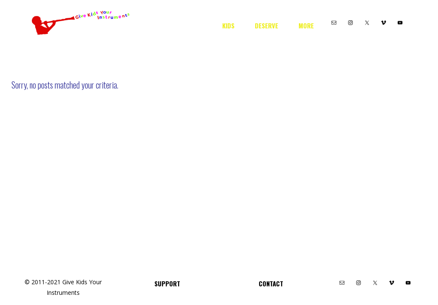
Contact (271, 283)
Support (167, 283)
